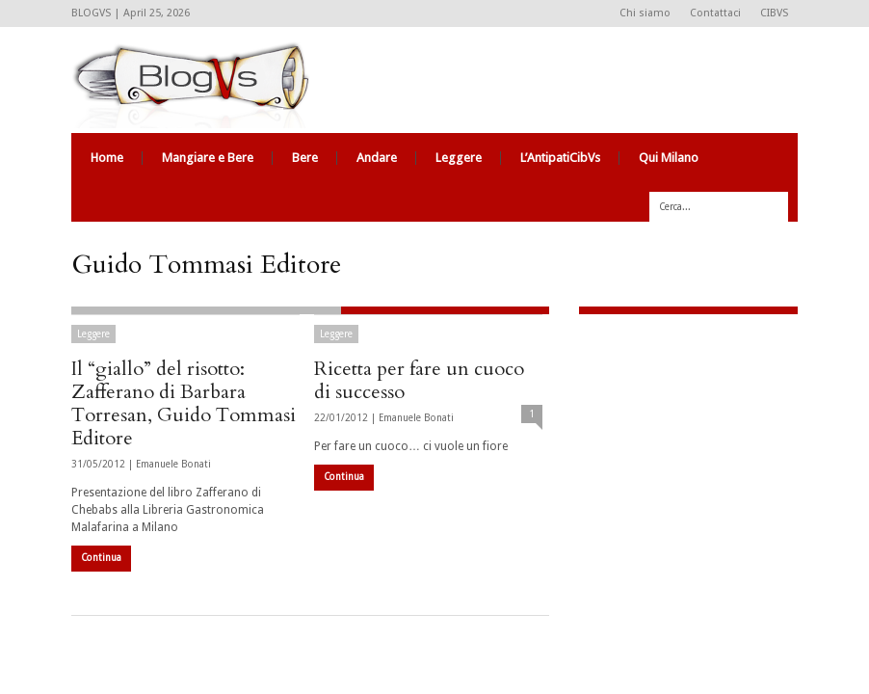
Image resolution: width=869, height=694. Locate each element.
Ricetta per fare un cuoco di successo (419, 380)
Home (107, 157)
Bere (305, 157)
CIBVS (774, 13)
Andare (376, 157)
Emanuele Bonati (173, 464)
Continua (101, 557)
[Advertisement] (699, 458)
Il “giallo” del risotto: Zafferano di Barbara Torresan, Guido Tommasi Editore (183, 403)
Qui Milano (668, 157)
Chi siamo (645, 13)
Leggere (458, 157)
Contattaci (715, 13)
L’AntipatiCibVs (560, 157)
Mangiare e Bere (207, 157)
